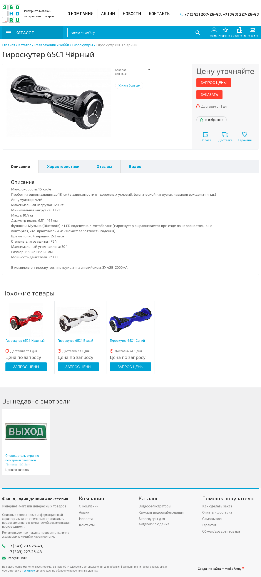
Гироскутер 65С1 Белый (75, 341)
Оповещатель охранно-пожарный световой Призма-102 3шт (22, 460)
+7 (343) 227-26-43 (241, 14)
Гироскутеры (82, 45)
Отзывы (104, 166)
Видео (135, 166)
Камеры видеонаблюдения (161, 512)
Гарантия (245, 140)
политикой (28, 570)
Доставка (225, 140)
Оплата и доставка (217, 512)
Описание (20, 166)
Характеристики (63, 166)
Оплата (206, 140)
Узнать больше (129, 85)
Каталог (24, 45)
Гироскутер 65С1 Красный (25, 341)
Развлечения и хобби (51, 45)
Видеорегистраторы (155, 506)
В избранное (214, 120)
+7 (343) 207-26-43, (203, 14)
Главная (8, 45)
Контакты (160, 13)
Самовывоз (212, 519)
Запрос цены (214, 83)
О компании (80, 13)
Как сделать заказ (217, 506)
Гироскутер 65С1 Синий (127, 341)
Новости (132, 13)
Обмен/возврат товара (221, 531)
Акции (108, 13)
